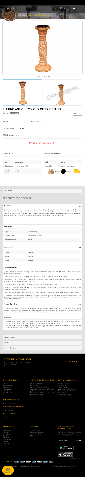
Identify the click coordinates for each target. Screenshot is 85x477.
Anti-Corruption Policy (37, 383)
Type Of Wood (62, 393)
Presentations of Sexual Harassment (42, 393)
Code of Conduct (35, 385)
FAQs (32, 436)
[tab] (42, 190)
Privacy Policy (62, 387)
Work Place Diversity (36, 394)
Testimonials (7, 389)
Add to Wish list (36, 121)
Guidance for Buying (64, 394)
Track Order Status (36, 434)
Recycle (5, 441)
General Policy (62, 385)
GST (4, 394)
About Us (6, 383)
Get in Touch (7, 391)
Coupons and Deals (36, 432)
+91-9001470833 (9, 403)
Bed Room (6, 432)
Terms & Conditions (64, 383)
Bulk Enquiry (77, 114)
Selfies (21, 128)
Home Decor (7, 436)
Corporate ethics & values (38, 387)
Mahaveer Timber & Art (67, 466)
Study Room (6, 443)
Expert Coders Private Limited (30, 466)
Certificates (6, 387)
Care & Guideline (8, 393)
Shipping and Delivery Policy (67, 389)
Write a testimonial (36, 430)
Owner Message (8, 385)
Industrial (6, 438)
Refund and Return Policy (66, 391)
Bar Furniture (7, 430)
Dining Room (7, 434)
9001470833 (8, 410)
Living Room (7, 439)
